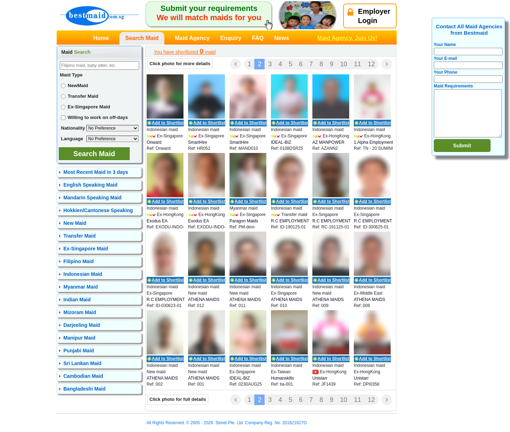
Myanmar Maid (80, 287)
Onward (154, 142)
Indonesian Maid (82, 274)
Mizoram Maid (79, 312)
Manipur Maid (79, 338)
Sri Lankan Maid (82, 363)
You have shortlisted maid (185, 51)
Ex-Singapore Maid (85, 106)
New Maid (74, 223)
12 (371, 64)
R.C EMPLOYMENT (290, 220)
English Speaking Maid (90, 185)
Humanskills (282, 378)
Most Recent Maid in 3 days (95, 172)
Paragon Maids (244, 220)
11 (357, 64)
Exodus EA (157, 220)
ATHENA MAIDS (203, 299)
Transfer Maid (79, 96)
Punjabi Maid (78, 350)
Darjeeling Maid (81, 325)
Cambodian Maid (83, 376)
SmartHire (197, 142)
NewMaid (74, 85)
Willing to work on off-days (94, 117)
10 (343, 64)
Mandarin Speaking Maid (92, 197)
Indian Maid (77, 299)
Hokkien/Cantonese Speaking (98, 210)
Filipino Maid (78, 261)
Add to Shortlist (168, 122)
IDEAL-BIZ (281, 142)
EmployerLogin (368, 15)
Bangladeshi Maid (84, 389)
